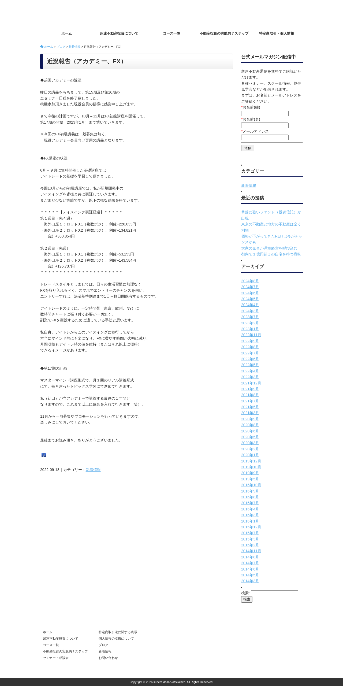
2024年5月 (250, 299)
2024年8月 (250, 281)
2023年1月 (250, 329)
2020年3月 (250, 443)
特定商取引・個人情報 (276, 33)
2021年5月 (250, 407)
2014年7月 (250, 563)
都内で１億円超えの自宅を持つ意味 (271, 254)
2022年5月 (250, 365)
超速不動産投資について (119, 33)
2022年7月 (250, 353)
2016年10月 (251, 485)
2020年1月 (250, 455)
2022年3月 (250, 377)
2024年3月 (250, 311)
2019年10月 (251, 467)
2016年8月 (250, 497)
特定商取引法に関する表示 (118, 632)
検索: (245, 593)
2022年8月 (250, 347)
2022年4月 (250, 371)
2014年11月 (251, 551)
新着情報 (74, 46)
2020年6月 (250, 431)
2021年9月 (250, 389)
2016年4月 (250, 509)
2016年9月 (250, 491)
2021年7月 (250, 401)
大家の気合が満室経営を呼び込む (269, 248)
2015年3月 (250, 539)
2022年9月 (250, 341)
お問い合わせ (284, 14)
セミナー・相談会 (56, 658)
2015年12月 (251, 527)
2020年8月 (250, 425)
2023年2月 (250, 323)
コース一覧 (171, 33)
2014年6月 (250, 569)
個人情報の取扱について (116, 638)
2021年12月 (251, 383)
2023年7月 (250, 317)
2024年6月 (250, 293)
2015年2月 (250, 545)
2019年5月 (250, 479)
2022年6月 (250, 359)
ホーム (66, 33)
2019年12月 (251, 461)
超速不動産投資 (71, 13)
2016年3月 (250, 515)
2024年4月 (250, 305)
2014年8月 (250, 557)
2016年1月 (250, 521)
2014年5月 (250, 575)
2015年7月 (250, 533)
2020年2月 (250, 449)
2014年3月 (250, 581)
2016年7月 (250, 503)
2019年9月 (250, 473)
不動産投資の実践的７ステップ (224, 33)
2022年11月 (251, 335)
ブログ (61, 46)
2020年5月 (250, 437)
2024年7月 (250, 287)
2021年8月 (250, 395)
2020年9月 (250, 419)
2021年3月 (250, 413)
